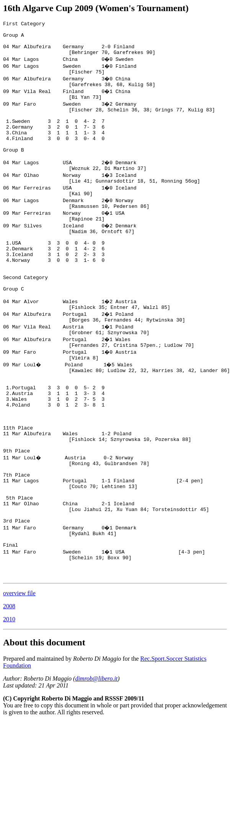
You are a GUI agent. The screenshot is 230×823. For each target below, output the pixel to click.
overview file (19, 677)
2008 (9, 690)
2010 (9, 703)
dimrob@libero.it (96, 762)
